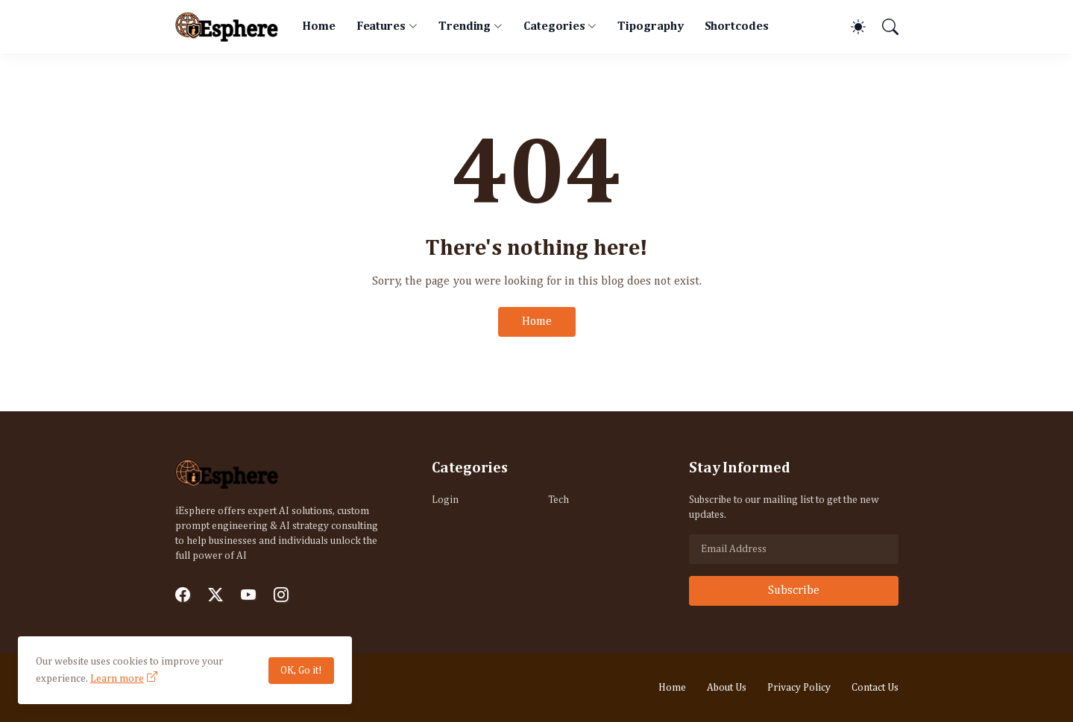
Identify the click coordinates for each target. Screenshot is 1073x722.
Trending (464, 27)
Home (319, 27)
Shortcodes (737, 27)
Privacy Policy (799, 688)
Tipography (650, 27)
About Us (726, 688)
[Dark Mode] (851, 27)
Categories (554, 27)
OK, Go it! (301, 670)
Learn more (117, 679)
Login (445, 500)
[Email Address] (794, 549)
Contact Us (875, 688)
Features (381, 27)
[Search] (884, 27)
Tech (558, 500)
